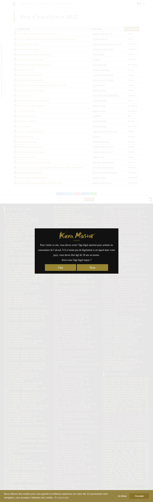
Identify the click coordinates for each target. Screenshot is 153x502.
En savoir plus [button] (62, 497)
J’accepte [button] (139, 496)
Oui (60, 267)
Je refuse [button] (122, 496)
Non (92, 267)
